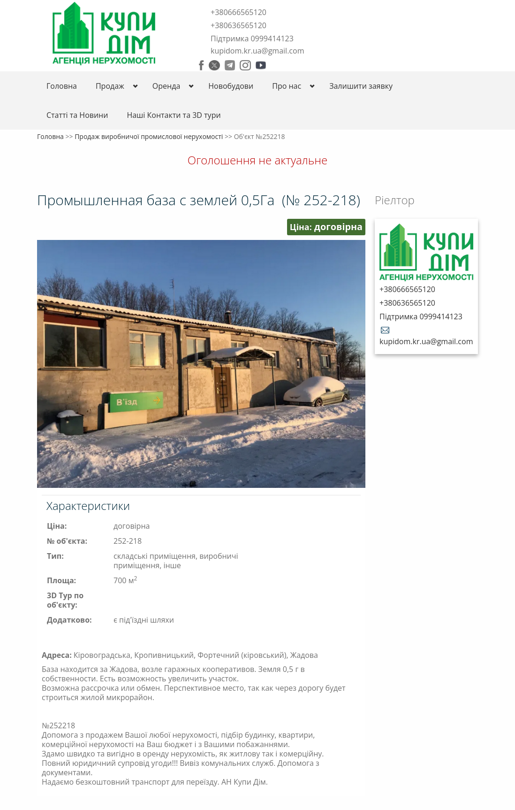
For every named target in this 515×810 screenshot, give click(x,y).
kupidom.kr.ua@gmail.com (257, 51)
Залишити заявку (361, 86)
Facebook (201, 65)
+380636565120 (238, 25)
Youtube (261, 65)
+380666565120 (238, 12)
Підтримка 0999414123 (252, 38)
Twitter (214, 65)
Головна (61, 86)
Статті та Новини (77, 115)
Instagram (245, 65)
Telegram (230, 65)
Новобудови (230, 86)
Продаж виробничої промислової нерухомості (149, 136)
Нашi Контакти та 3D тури (173, 115)
